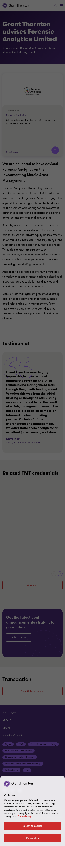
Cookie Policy (24, 816)
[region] (32, 811)
